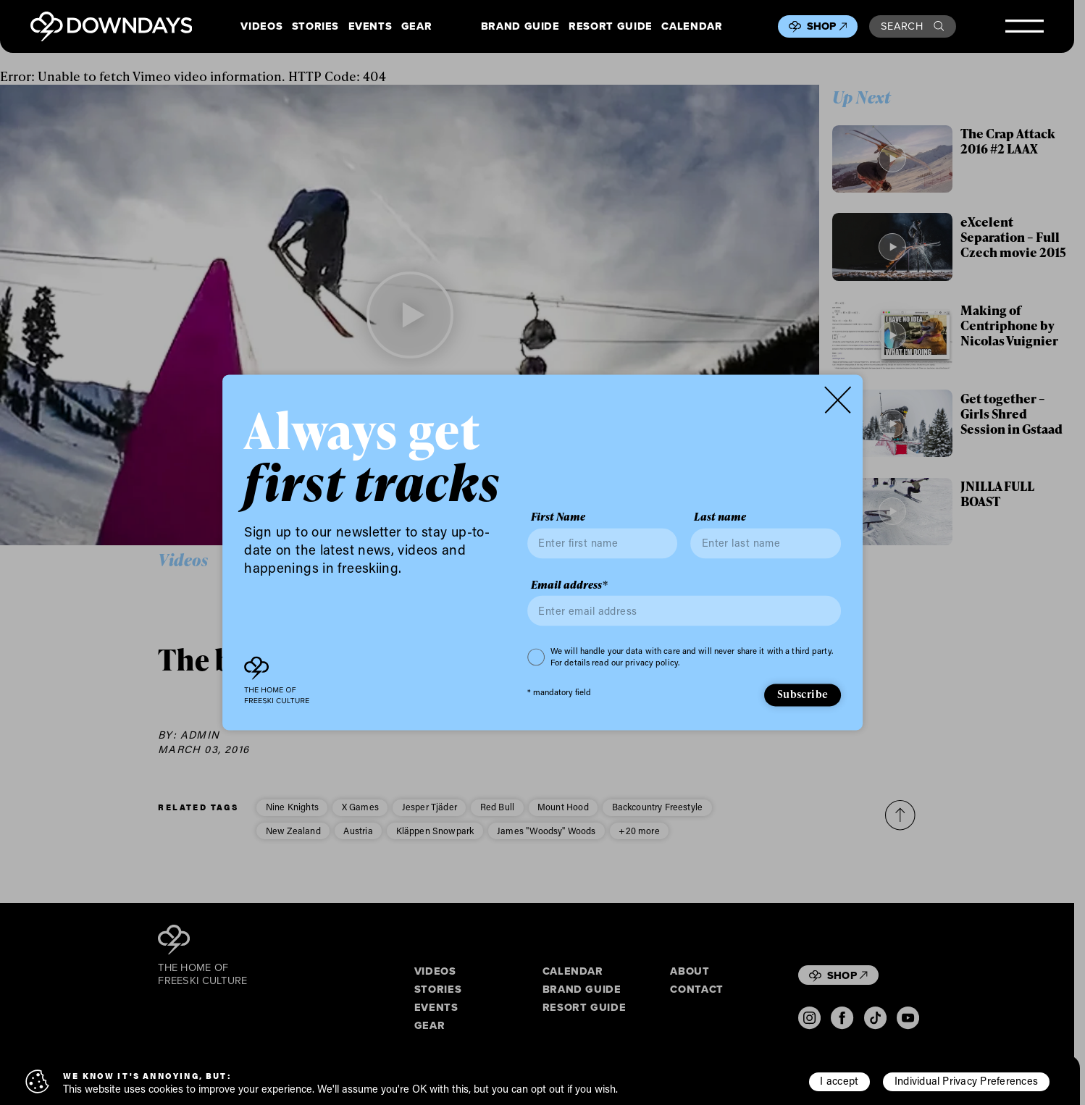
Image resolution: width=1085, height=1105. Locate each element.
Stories (316, 26)
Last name (720, 517)
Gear (416, 26)
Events (370, 26)
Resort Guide (611, 26)
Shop (827, 26)
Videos (261, 26)
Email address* (569, 585)
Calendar (691, 26)
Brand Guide (520, 26)
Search (912, 25)
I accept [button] (839, 1081)
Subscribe (802, 693)
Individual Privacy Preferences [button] (966, 1081)
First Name (558, 517)
